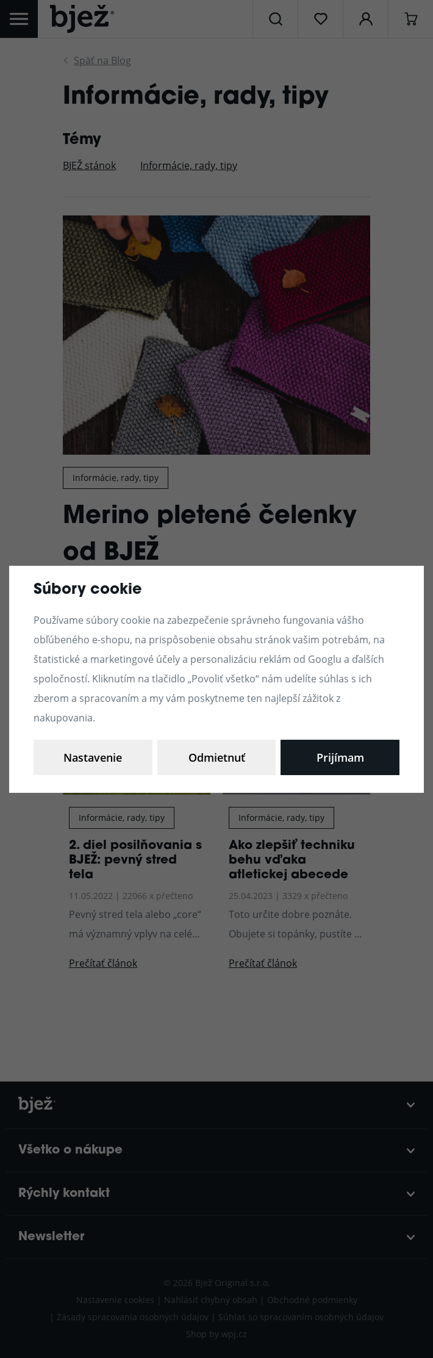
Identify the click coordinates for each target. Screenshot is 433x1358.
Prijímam (340, 757)
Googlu (325, 658)
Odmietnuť (216, 757)
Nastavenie (92, 757)
